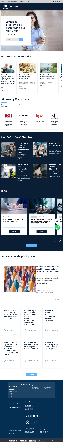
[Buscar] (14, 39)
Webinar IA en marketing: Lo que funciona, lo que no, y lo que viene (52, 346)
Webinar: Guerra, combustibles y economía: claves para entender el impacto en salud (10, 314)
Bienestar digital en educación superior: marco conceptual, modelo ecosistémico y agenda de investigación (30, 317)
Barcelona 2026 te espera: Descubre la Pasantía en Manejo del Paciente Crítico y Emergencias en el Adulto (11, 348)
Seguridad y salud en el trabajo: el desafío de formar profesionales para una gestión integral (41, 221)
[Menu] (61, 6)
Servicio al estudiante (12, 1)
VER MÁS (14, 231)
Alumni (27, 1)
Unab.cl (3, 1)
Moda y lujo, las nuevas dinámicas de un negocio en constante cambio (31, 346)
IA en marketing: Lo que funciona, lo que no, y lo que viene (13, 220)
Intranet (21, 1)
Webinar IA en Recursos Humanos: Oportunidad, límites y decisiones (50, 315)
